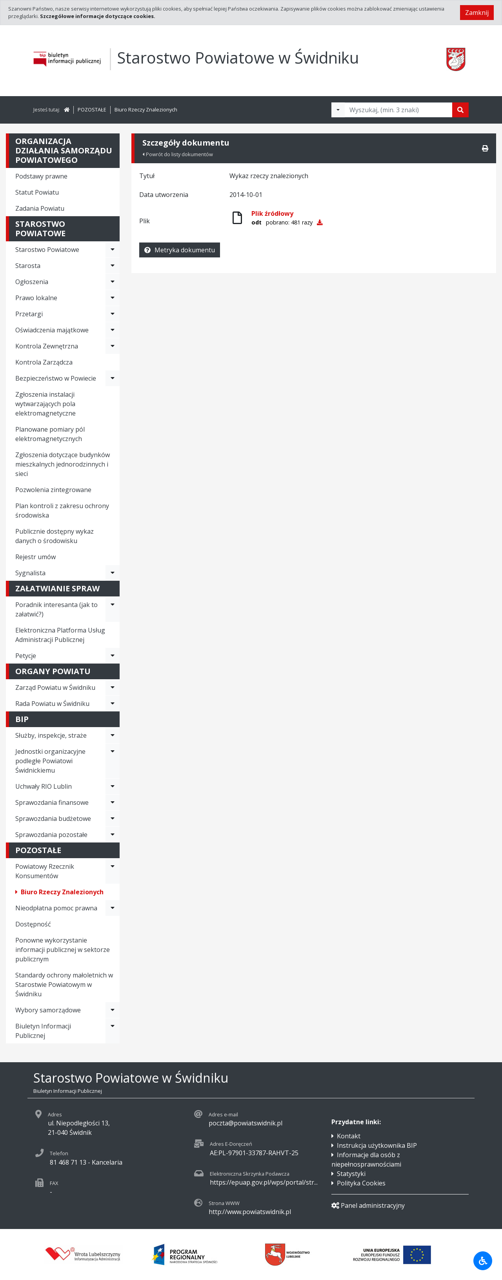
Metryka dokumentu (179, 250)
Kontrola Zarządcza (44, 362)
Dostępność (33, 924)
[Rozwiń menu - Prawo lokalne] (112, 298)
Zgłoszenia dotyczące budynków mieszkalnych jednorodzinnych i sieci (62, 464)
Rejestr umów (35, 556)
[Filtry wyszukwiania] (338, 109)
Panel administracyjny (368, 1205)
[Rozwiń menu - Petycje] (112, 656)
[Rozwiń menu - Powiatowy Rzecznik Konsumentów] (112, 871)
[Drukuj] (485, 148)
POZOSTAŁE (92, 109)
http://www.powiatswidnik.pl (250, 1211)
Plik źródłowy (272, 213)
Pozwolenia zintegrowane (53, 489)
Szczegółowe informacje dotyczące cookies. (97, 16)
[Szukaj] (460, 109)
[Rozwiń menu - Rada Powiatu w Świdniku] (112, 703)
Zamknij (477, 12)
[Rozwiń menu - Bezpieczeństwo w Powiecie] (112, 378)
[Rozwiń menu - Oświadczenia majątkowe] (112, 330)
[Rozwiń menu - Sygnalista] (112, 573)
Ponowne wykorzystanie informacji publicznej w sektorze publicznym (62, 949)
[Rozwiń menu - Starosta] (112, 266)
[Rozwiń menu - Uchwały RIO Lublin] (112, 786)
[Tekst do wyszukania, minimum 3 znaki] (398, 109)
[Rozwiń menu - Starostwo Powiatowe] (112, 249)
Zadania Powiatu (39, 208)
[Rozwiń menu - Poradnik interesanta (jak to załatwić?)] (112, 609)
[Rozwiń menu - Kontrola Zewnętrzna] (112, 346)
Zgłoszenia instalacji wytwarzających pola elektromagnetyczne (45, 404)
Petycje (25, 655)
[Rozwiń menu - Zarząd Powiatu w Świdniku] (112, 687)
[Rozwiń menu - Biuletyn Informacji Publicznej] (112, 1030)
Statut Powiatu (37, 192)
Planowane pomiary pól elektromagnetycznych (50, 434)
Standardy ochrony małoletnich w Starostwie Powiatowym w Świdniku (64, 984)
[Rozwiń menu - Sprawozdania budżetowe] (112, 818)
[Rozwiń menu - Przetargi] (112, 314)
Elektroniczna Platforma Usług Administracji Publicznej (60, 635)
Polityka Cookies (361, 1183)
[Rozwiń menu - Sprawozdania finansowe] (112, 802)
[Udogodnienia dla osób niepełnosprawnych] (482, 1260)
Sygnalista (30, 573)
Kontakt (348, 1136)
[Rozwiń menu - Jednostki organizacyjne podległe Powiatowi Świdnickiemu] (112, 761)
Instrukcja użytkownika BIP (377, 1145)
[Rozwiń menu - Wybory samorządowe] (112, 1010)
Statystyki (351, 1173)
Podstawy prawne (41, 176)
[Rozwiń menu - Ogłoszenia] (112, 282)
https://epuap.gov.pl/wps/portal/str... (264, 1182)
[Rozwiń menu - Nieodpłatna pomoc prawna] (112, 908)
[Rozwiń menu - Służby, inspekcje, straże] (112, 735)
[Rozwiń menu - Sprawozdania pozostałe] (112, 834)
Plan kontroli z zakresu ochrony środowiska (62, 510)
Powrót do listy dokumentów (177, 154)
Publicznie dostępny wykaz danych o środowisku (54, 536)
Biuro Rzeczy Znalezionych (146, 109)
